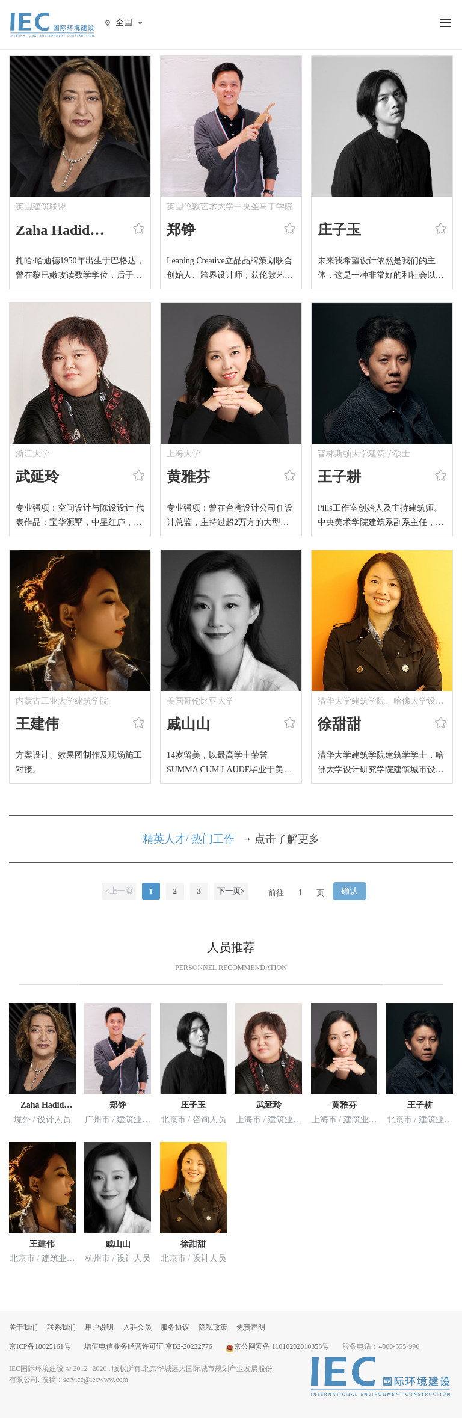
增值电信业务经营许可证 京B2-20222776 (148, 1346)
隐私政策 (213, 1327)
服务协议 (175, 1327)
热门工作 (213, 839)
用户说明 (99, 1327)
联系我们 (61, 1327)
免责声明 (250, 1327)
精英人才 (164, 839)
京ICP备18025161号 (40, 1346)
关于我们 (23, 1327)
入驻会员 (137, 1327)
